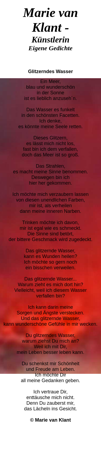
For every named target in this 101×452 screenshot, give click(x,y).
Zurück (50, 430)
